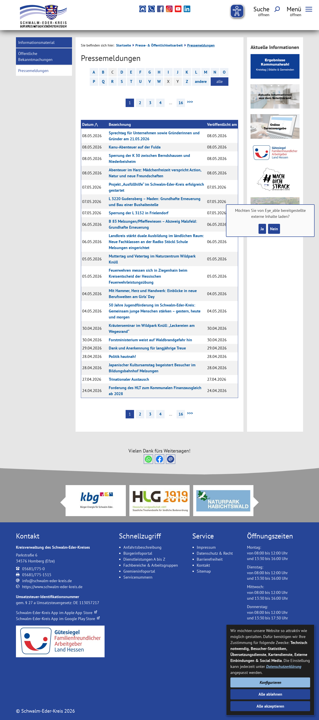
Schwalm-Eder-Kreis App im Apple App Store (56, 612)
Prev (60, 502)
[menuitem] (44, 42)
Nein (274, 228)
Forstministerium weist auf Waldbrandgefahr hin (150, 339)
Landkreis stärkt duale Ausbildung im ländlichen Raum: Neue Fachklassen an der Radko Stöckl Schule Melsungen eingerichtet (156, 241)
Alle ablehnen (270, 694)
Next (258, 502)
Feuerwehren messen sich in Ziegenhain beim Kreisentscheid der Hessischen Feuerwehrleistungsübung (148, 276)
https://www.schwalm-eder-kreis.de (52, 586)
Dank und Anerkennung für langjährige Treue (147, 348)
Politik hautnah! (122, 356)
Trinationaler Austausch (129, 379)
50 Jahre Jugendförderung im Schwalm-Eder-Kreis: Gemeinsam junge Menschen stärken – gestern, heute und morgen (154, 311)
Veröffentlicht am (222, 124)
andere (201, 81)
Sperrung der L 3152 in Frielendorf (138, 212)
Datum (87, 124)
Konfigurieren (270, 682)
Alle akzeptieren (270, 706)
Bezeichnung (120, 124)
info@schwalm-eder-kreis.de (47, 580)
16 (181, 102)
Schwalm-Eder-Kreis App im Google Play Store (58, 618)
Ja (262, 228)
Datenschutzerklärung (283, 666)
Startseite (123, 45)
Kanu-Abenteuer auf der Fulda (135, 147)
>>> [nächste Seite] (190, 101)
